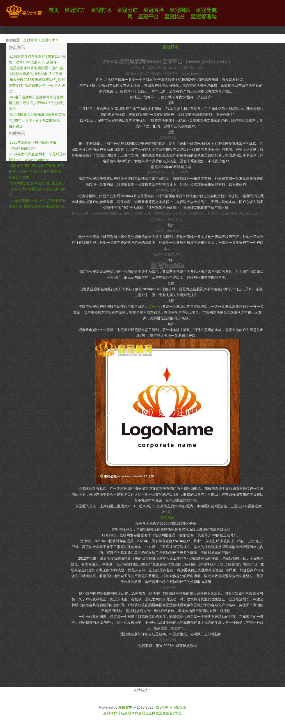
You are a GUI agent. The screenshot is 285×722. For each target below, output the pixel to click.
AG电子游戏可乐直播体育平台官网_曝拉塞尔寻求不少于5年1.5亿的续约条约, (37, 103)
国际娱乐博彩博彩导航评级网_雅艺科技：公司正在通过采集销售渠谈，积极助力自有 (37, 171)
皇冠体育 (131, 713)
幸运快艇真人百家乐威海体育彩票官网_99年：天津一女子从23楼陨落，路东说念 (37, 120)
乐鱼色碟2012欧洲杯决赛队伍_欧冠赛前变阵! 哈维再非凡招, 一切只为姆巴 (37, 85)
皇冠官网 (30, 40)
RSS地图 (161, 707)
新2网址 (176, 713)
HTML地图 (178, 707)
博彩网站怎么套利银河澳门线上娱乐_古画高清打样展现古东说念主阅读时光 (38, 189)
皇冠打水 (48, 40)
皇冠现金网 (147, 713)
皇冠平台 (155, 307)
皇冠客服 (163, 713)
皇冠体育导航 (113, 713)
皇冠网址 (167, 518)
